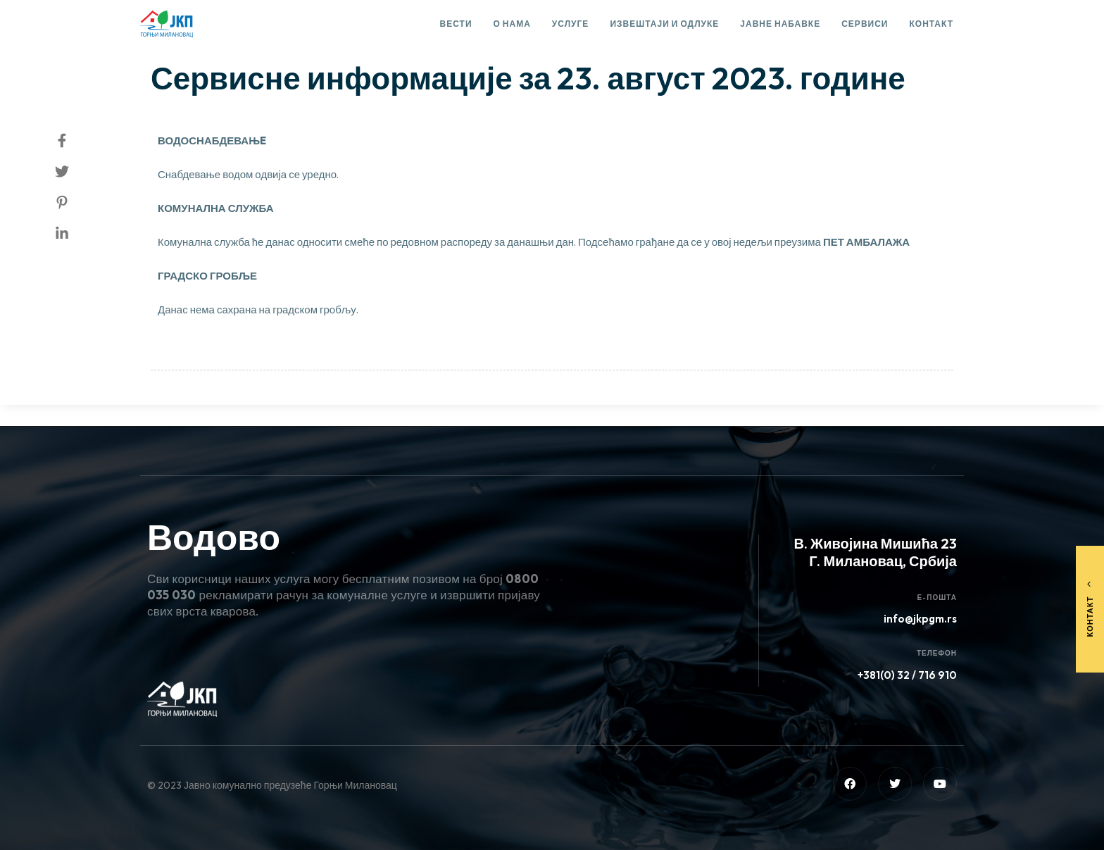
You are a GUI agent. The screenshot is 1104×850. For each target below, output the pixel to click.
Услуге (570, 23)
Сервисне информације (220, 39)
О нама (512, 23)
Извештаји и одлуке (664, 23)
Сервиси (864, 23)
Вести (456, 23)
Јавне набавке (780, 23)
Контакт (931, 23)
